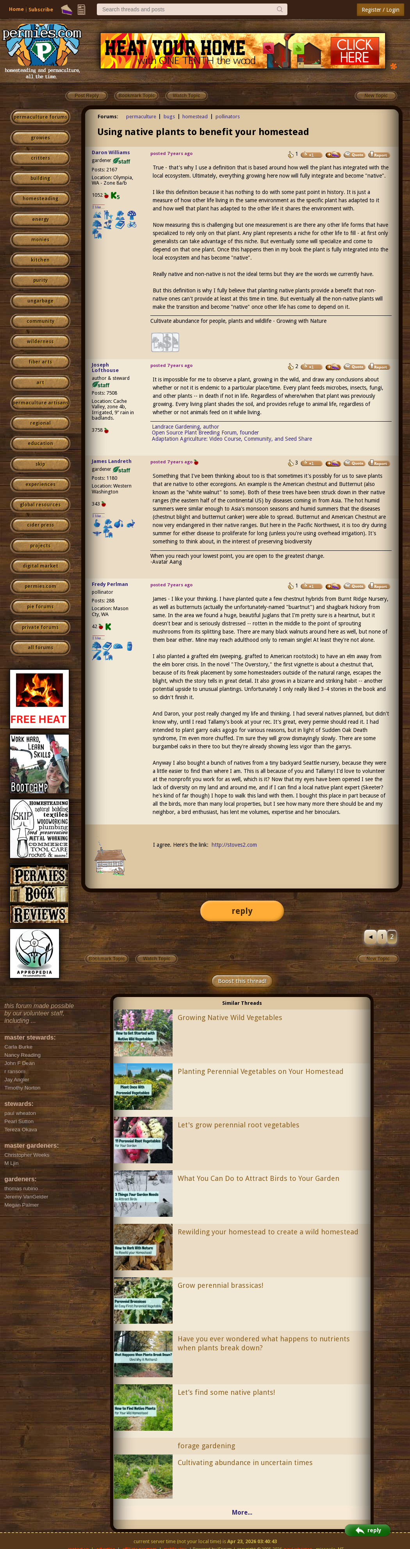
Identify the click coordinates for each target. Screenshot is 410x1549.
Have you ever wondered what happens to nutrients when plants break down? (264, 1343)
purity (40, 280)
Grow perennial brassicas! (220, 1285)
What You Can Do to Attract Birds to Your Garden (258, 1178)
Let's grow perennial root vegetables (238, 1125)
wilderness (40, 341)
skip (40, 464)
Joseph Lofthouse (105, 368)
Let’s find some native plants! (226, 1392)
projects (40, 545)
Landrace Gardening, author (185, 427)
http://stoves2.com (234, 845)
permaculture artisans (40, 403)
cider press (40, 525)
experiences (40, 484)
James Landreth (112, 461)
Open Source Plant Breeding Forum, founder (205, 432)
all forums (40, 647)
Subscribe (41, 9)
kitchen (40, 260)
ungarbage (40, 301)
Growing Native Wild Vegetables (230, 1017)
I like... (99, 207)
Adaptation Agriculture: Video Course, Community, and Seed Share (232, 439)
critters (40, 158)
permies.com (40, 586)
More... (242, 1512)
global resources (40, 504)
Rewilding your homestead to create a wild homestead (268, 1232)
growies (40, 138)
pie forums (40, 606)
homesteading (40, 198)
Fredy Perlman (110, 584)
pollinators (228, 116)
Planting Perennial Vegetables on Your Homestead (261, 1071)
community (40, 321)
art (40, 382)
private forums (40, 627)
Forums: (108, 116)
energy (40, 219)
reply (242, 911)
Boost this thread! (242, 981)
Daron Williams (111, 152)
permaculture (141, 116)
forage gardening (206, 1446)
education (40, 443)
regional (40, 423)
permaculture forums (40, 117)
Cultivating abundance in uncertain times (245, 1462)
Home (16, 9)
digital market (40, 566)
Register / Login (380, 10)
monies (40, 239)
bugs (169, 116)
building (40, 178)
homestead (195, 116)
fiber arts (40, 362)
